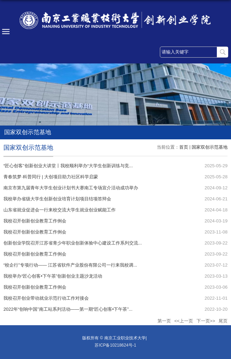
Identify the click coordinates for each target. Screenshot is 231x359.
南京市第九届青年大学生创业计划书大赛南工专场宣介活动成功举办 (70, 187)
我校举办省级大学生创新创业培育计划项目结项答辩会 (57, 198)
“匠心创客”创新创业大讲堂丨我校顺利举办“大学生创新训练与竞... (68, 165)
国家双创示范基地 (210, 147)
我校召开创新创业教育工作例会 (34, 220)
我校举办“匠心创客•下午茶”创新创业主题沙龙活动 (52, 276)
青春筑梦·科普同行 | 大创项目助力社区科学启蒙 (50, 176)
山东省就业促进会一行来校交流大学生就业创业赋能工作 (59, 209)
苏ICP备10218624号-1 (115, 345)
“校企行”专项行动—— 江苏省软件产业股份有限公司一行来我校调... (70, 265)
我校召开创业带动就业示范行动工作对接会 (46, 298)
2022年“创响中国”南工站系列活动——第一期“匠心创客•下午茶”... (68, 309)
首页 (183, 147)
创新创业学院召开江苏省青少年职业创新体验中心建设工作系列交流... (72, 243)
